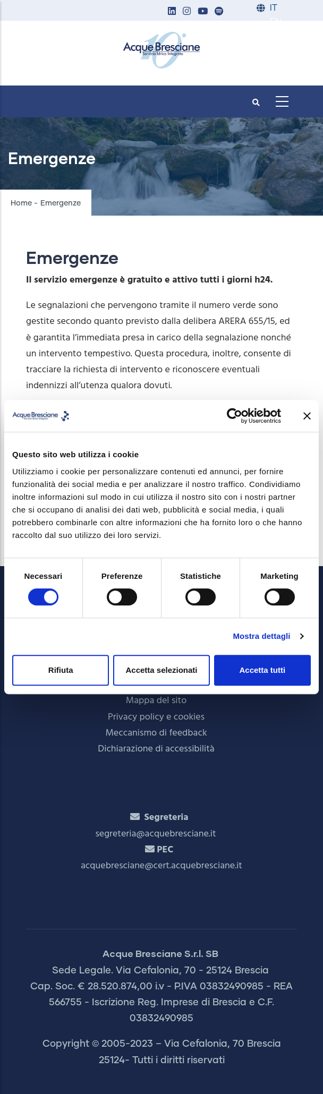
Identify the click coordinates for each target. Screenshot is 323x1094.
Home (21, 203)
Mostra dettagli (261, 635)
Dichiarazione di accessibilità (156, 749)
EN (275, 22)
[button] (171, 12)
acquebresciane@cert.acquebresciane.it (161, 866)
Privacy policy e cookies (156, 717)
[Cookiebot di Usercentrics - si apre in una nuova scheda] (234, 416)
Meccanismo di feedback (156, 733)
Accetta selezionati (161, 669)
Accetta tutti (262, 669)
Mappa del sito (156, 700)
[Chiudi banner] (307, 416)
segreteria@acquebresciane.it (155, 834)
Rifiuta (60, 669)
